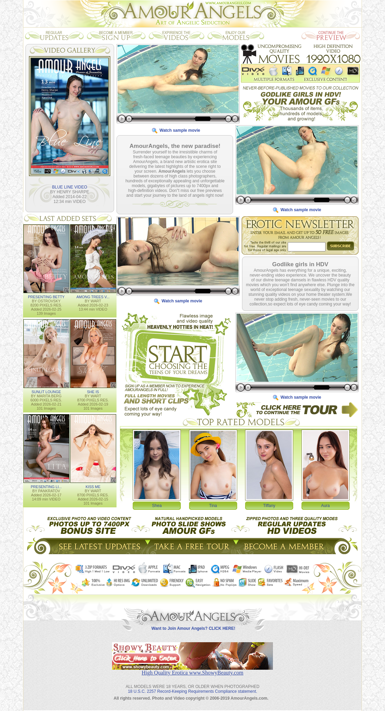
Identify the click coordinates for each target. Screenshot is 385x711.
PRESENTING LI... (46, 486)
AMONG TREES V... (93, 296)
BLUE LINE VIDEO (69, 186)
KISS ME (93, 486)
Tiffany (269, 505)
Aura (325, 505)
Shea (157, 505)
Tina (213, 505)
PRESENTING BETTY (46, 296)
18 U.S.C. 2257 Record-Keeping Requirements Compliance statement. (192, 685)
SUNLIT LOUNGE (46, 391)
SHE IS (93, 391)
